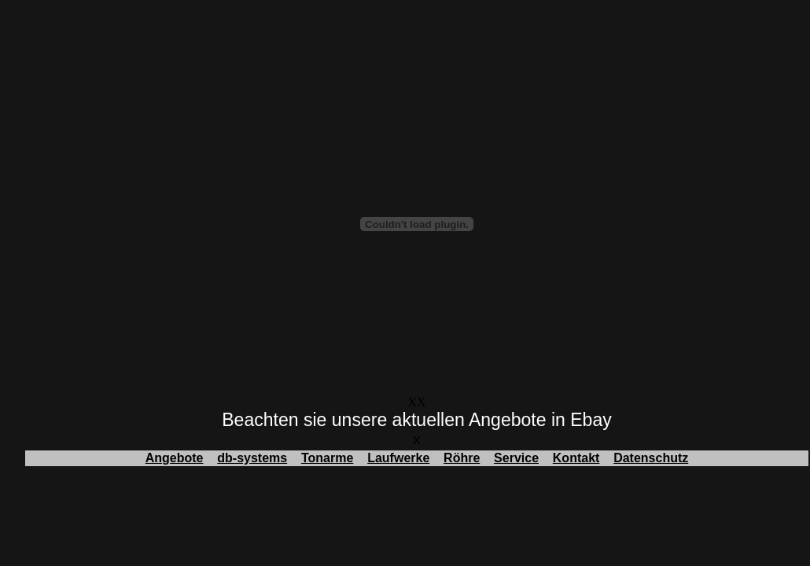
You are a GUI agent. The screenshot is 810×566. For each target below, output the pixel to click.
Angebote (174, 458)
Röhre (462, 458)
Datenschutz (650, 458)
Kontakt (576, 458)
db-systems (252, 458)
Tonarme (327, 458)
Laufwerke (398, 458)
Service (516, 458)
